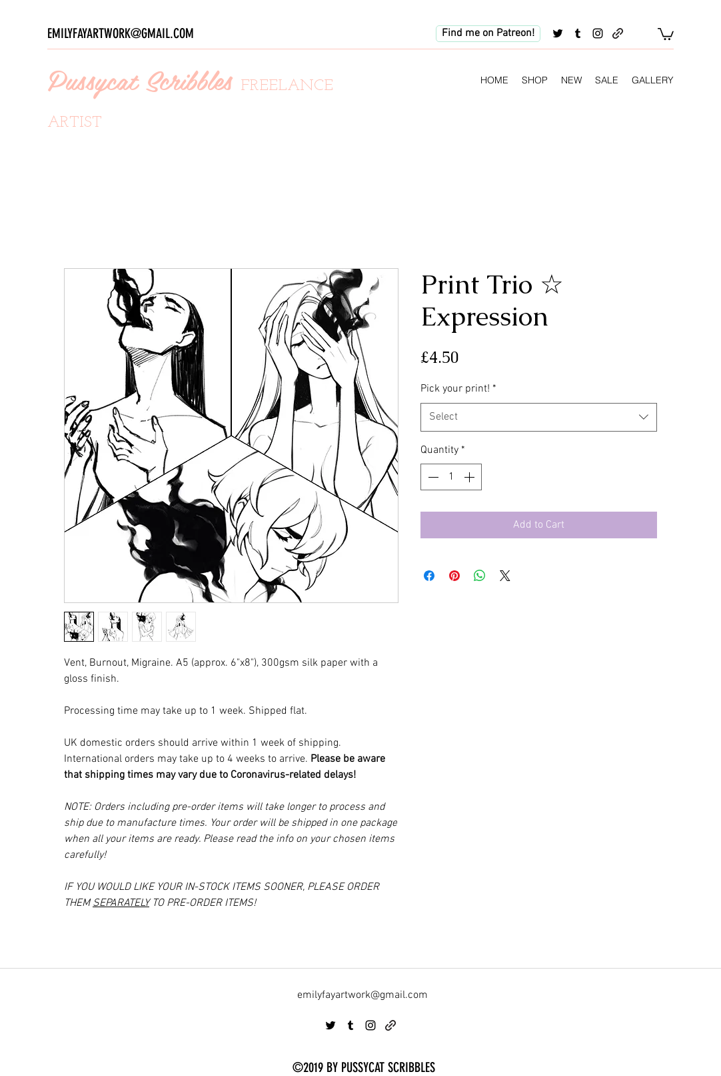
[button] (666, 33)
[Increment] (470, 477)
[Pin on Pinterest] (454, 576)
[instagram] (597, 33)
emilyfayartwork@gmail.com (362, 995)
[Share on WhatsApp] (480, 576)
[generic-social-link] (617, 33)
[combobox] (538, 417)
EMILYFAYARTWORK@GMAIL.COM (120, 33)
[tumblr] (577, 33)
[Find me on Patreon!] (488, 33)
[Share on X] (505, 576)
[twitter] (557, 33)
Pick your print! (458, 389)
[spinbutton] (451, 477)
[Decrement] (431, 477)
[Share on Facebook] (429, 576)
